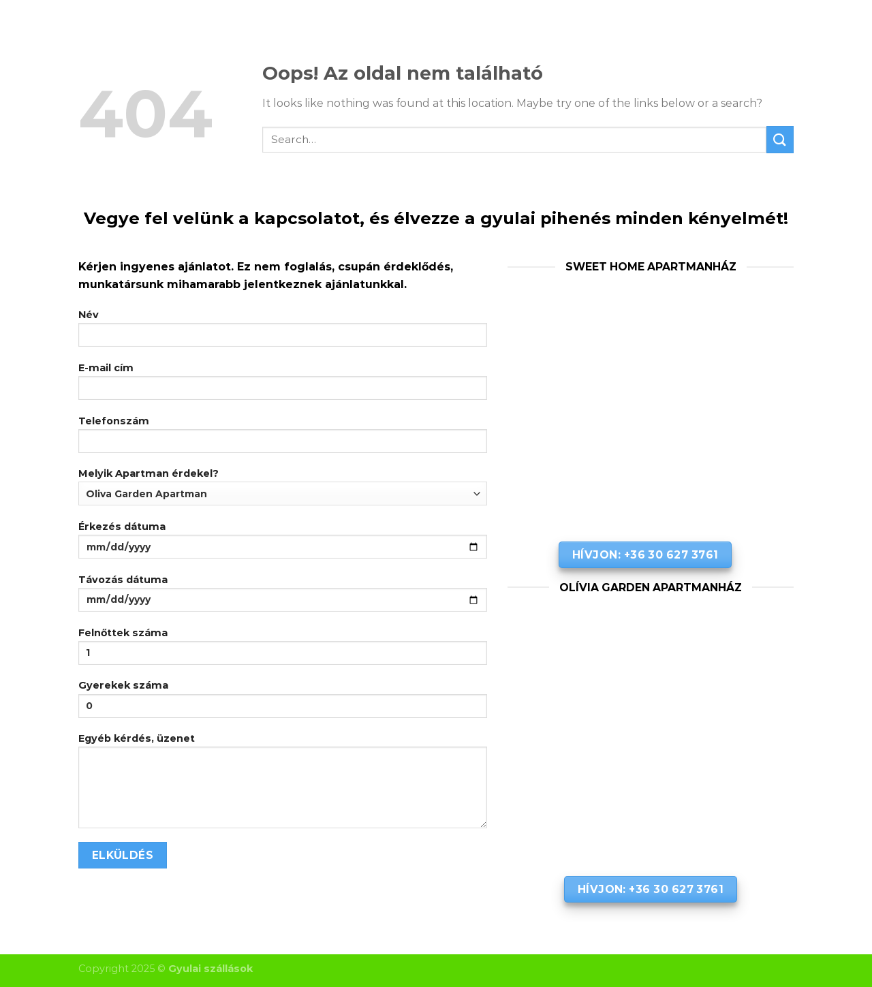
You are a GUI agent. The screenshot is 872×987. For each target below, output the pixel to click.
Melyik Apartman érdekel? (282, 486)
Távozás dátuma (282, 597)
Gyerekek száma (282, 703)
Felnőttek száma (282, 650)
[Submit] (780, 139)
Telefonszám (282, 439)
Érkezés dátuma (282, 544)
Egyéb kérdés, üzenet (282, 785)
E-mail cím (282, 385)
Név (282, 332)
